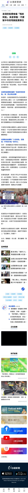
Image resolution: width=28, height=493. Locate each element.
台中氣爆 (9, 300)
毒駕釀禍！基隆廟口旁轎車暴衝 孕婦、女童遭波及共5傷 (18, 310)
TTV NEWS (4, 10)
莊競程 (17, 28)
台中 (15, 297)
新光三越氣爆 (7, 297)
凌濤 (5, 28)
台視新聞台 (4, 456)
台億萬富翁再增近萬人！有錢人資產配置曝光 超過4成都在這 (18, 320)
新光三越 (21, 297)
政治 (9, 10)
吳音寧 (11, 28)
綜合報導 (12, 306)
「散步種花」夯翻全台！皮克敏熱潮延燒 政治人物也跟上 (18, 315)
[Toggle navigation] (24, 489)
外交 (15, 300)
